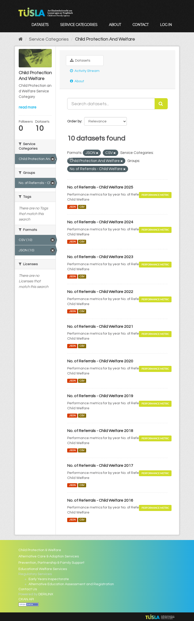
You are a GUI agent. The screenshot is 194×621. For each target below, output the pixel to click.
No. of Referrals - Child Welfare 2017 (100, 466)
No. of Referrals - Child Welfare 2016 (100, 500)
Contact (140, 24)
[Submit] (161, 103)
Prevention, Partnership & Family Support (51, 562)
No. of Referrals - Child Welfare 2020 (100, 361)
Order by (74, 121)
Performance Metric (155, 195)
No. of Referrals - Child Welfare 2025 (100, 187)
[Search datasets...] (111, 104)
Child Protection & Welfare (39, 550)
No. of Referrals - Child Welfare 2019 (100, 396)
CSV (82, 206)
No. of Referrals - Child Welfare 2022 (100, 292)
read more (27, 107)
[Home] (20, 39)
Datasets (39, 24)
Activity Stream (85, 71)
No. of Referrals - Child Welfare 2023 (100, 257)
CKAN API (26, 599)
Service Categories (78, 24)
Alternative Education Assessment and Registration (71, 584)
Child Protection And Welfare (105, 39)
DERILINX (45, 594)
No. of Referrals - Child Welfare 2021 (100, 327)
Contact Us (27, 589)
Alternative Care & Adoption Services (48, 556)
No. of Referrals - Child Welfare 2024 (100, 222)
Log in (166, 24)
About (115, 24)
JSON (72, 206)
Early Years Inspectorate (49, 579)
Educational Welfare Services (42, 569)
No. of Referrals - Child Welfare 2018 (100, 431)
